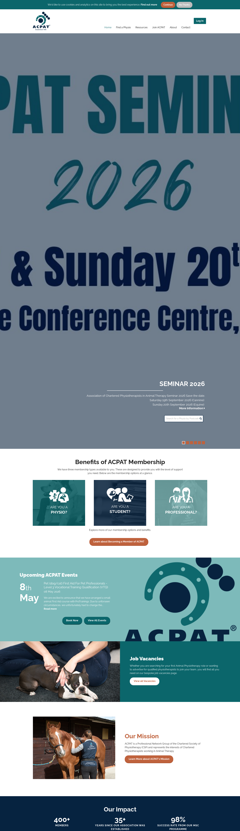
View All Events (97, 624)
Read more (50, 612)
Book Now (72, 624)
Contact (185, 27)
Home (107, 27)
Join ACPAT (158, 27)
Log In (200, 20)
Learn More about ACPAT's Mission (149, 762)
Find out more (149, 4)
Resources (141, 27)
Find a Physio (123, 27)
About (173, 27)
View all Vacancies (145, 684)
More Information (192, 408)
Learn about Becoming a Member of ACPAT (118, 545)
